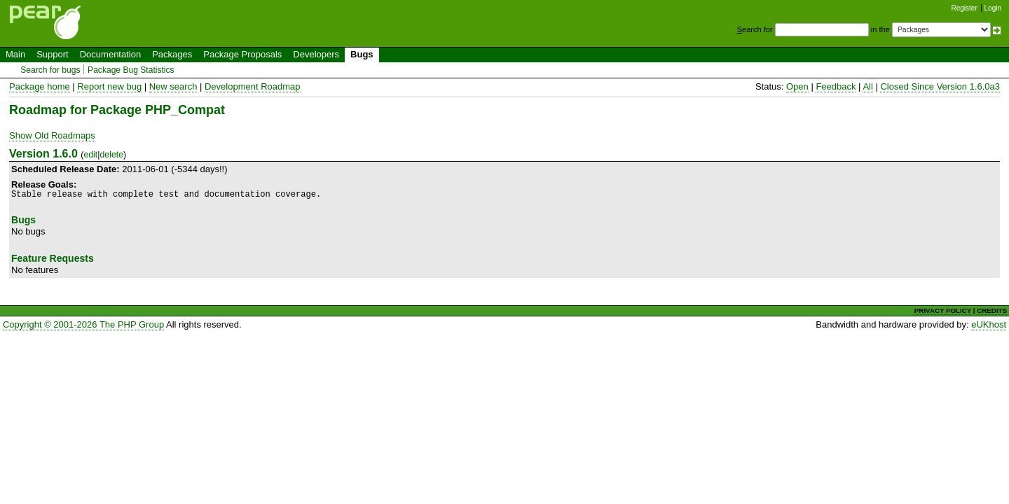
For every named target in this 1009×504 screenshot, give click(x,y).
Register (964, 8)
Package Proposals (242, 54)
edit (90, 155)
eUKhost (988, 324)
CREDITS (992, 310)
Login (992, 8)
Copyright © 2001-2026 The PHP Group (83, 324)
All (867, 86)
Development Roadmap (253, 86)
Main (15, 54)
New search (173, 86)
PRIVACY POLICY (942, 310)
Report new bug (109, 86)
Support (52, 54)
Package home (39, 86)
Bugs (361, 54)
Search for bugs (50, 70)
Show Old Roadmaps (52, 135)
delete (111, 155)
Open (797, 86)
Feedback (836, 86)
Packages (172, 54)
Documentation (110, 54)
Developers (316, 54)
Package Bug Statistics (131, 70)
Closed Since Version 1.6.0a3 (940, 86)
